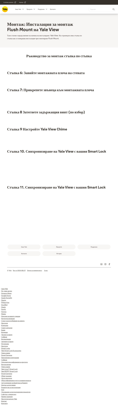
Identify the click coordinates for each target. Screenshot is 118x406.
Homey (3, 312)
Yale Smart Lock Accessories (11, 351)
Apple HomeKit (6, 298)
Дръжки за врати (6, 335)
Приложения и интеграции (10, 358)
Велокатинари (6, 339)
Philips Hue (5, 302)
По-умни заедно (6, 291)
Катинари (4, 332)
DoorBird (4, 305)
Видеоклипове (6, 364)
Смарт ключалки (6, 328)
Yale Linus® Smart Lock (9, 369)
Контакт (4, 401)
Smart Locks (5, 348)
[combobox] (102, 9)
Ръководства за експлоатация (11, 387)
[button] (23, 9)
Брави (3, 330)
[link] (9, 2)
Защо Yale (18, 9)
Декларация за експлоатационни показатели (15, 392)
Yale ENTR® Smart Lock (9, 371)
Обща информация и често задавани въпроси (16, 380)
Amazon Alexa (6, 293)
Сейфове (4, 337)
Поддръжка (41, 9)
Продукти (29, 9)
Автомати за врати (7, 342)
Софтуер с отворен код (8, 394)
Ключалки (4, 325)
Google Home (6, 296)
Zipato (3, 307)
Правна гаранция (7, 397)
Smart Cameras (6, 355)
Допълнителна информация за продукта (14, 362)
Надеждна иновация (8, 319)
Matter (3, 314)
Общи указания (6, 376)
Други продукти (6, 378)
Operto (3, 300)
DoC (2, 390)
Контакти (53, 9)
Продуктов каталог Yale (9, 399)
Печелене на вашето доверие (10, 316)
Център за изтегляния (8, 385)
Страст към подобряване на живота (13, 321)
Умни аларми (5, 353)
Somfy (3, 309)
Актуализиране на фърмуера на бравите (14, 383)
